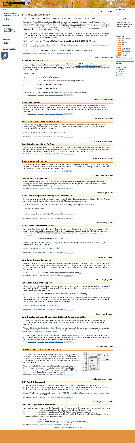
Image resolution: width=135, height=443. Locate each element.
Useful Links (8, 29)
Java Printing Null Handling (34, 183)
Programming (41, 54)
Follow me (119, 30)
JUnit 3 (42, 210)
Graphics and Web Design (123, 39)
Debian (6, 19)
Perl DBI (33, 397)
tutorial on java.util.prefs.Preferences (68, 96)
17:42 (46, 316)
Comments (8, 60)
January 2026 (120, 69)
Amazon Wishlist (10, 33)
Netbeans (42, 373)
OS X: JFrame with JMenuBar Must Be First (41, 125)
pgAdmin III (95, 28)
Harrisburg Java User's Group (40, 327)
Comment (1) (52, 175)
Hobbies (124, 42)
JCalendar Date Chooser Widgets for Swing (41, 356)
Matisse (62, 380)
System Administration (121, 56)
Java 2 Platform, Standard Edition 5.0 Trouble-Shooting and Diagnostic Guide (52, 335)
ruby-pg (61, 34)
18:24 (46, 118)
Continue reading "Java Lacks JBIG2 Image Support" (41, 312)
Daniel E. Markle (32, 54)
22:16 (46, 382)
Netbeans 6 (27, 110)
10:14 (46, 54)
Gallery (6, 43)
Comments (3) (52, 258)
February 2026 (121, 67)
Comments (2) (52, 54)
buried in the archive (58, 210)
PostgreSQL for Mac (40, 22)
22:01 (46, 223)
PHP (75, 393)
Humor (124, 44)
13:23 (46, 158)
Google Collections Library (73, 153)
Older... (118, 75)
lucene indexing (101, 293)
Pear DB (71, 395)
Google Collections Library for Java (38, 148)
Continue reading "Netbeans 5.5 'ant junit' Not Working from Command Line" (49, 219)
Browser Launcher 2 (30, 273)
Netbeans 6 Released (31, 106)
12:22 (46, 175)
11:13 (46, 193)
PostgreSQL (71, 18)
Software (125, 53)
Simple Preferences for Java (35, 62)
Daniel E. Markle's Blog (10, 6)
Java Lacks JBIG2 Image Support (37, 289)
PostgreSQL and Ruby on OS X (36, 15)
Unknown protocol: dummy (34, 165)
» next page (79, 437)
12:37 (46, 405)
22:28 (46, 349)
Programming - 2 (16, 3)
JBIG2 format (40, 306)
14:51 (46, 434)
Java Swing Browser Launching (36, 266)
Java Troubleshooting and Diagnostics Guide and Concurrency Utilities (54, 324)
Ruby (62, 18)
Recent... (119, 73)
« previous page (56, 437)
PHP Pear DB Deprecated (33, 390)
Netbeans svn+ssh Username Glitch (38, 231)
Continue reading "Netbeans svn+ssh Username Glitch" (42, 254)
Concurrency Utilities (76, 342)
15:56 (46, 282)
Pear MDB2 (62, 401)
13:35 (46, 140)
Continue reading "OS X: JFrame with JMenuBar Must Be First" (45, 136)
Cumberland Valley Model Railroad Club (11, 14)
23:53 (46, 258)
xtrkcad (6, 17)
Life (123, 46)
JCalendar (38, 363)
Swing (66, 361)
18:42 (46, 99)
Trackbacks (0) (59, 54)
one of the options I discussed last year (88, 67)
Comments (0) (52, 99)
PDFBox (41, 293)
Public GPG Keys (10, 31)
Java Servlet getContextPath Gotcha (38, 413)
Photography (126, 49)
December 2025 (121, 71)
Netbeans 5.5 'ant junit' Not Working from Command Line (47, 201)
